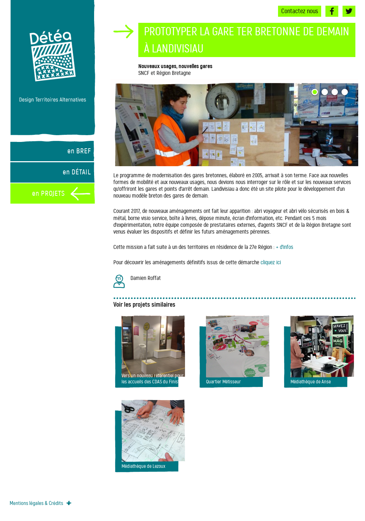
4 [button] (346, 93)
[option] (234, 122)
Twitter (349, 11)
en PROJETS (48, 193)
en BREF (79, 151)
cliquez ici (271, 262)
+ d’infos (284, 247)
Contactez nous (299, 11)
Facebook (331, 11)
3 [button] (336, 93)
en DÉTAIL (77, 172)
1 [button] (316, 93)
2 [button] (326, 93)
